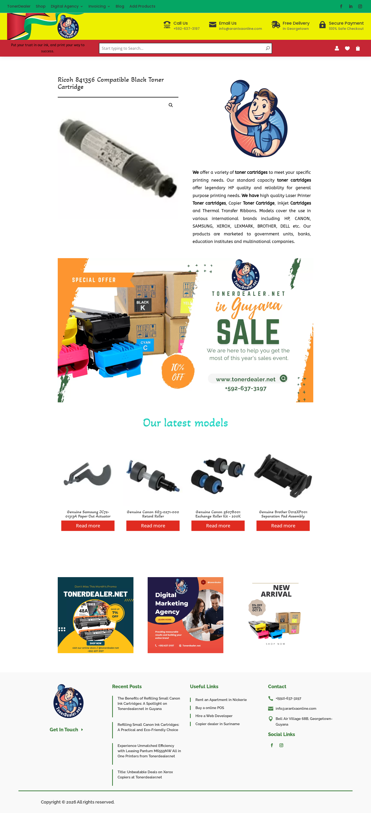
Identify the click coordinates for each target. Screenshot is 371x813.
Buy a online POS (209, 708)
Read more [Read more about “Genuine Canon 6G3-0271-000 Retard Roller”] (153, 525)
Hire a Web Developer (214, 716)
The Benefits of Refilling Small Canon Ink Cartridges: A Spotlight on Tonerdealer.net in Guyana (149, 703)
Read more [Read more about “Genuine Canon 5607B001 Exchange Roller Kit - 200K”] (218, 525)
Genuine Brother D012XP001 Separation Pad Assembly (283, 514)
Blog (120, 6)
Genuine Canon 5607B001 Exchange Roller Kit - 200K (218, 514)
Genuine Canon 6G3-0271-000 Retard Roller (153, 514)
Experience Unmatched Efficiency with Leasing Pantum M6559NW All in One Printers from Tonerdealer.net (149, 751)
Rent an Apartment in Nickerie (221, 700)
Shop (41, 6)
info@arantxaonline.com (296, 708)
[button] (171, 105)
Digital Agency (65, 6)
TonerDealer (19, 6)
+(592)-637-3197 (288, 698)
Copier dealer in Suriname (217, 724)
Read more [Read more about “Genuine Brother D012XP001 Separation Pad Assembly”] (283, 525)
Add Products (142, 6)
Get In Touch (64, 729)
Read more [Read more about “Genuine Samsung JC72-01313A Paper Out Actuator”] (88, 525)
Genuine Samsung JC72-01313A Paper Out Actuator (87, 514)
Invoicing (97, 6)
